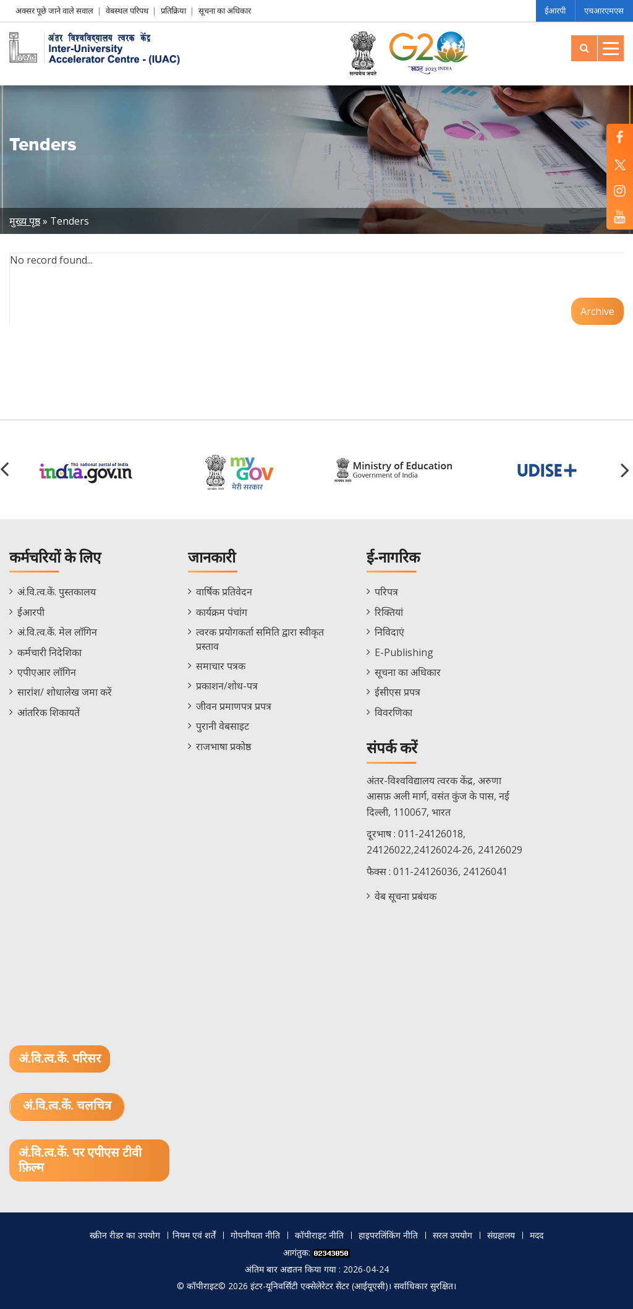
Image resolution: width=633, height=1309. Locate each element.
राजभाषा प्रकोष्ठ (223, 746)
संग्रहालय (501, 1235)
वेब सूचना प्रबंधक (405, 896)
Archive (597, 311)
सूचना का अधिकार (224, 10)
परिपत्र (386, 591)
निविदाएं (389, 632)
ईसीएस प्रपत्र (397, 692)
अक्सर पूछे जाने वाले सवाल (54, 10)
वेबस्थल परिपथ (127, 10)
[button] (627, 469)
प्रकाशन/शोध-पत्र (227, 686)
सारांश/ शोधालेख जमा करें (64, 692)
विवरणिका (393, 712)
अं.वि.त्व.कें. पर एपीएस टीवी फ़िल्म (80, 1160)
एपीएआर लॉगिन (46, 672)
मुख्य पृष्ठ (24, 221)
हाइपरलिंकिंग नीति (388, 1235)
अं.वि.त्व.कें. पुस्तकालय (56, 591)
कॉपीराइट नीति (319, 1235)
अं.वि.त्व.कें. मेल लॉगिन (57, 632)
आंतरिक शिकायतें (48, 712)
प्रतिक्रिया (173, 10)
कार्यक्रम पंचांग (221, 612)
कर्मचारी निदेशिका (49, 652)
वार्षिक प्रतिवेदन (224, 591)
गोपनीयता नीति (255, 1235)
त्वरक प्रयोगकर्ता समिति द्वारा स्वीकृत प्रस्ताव (260, 638)
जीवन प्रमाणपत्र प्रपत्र (233, 706)
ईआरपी (554, 10)
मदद (536, 1235)
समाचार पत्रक (220, 666)
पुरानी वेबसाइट (222, 726)
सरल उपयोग (452, 1235)
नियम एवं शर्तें (194, 1235)
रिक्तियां (389, 612)
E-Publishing (404, 652)
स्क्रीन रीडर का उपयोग (125, 1235)
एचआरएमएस (604, 10)
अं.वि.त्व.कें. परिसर (60, 1059)
